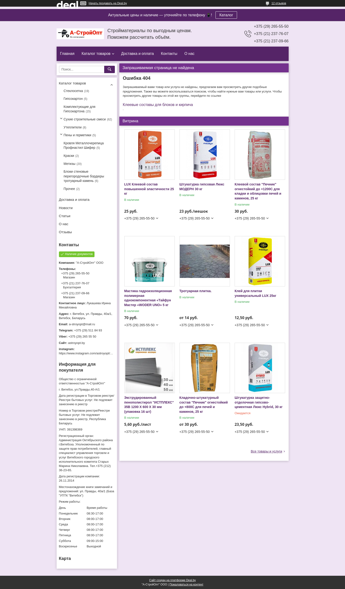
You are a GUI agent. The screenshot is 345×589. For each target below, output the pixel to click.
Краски (69, 156)
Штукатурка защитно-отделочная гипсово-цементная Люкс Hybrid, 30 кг (259, 402)
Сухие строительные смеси (85, 119)
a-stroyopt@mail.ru (82, 324)
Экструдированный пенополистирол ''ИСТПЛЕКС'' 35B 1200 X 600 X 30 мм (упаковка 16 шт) (149, 404)
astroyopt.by (76, 343)
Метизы (70, 164)
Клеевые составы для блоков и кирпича (158, 105)
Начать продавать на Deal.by (108, 3)
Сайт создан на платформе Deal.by (172, 580)
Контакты (169, 54)
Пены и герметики (77, 135)
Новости (66, 208)
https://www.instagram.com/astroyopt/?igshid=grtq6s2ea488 (99, 353)
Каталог (226, 15)
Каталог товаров (95, 54)
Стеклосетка (73, 91)
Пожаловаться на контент (186, 584)
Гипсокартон (73, 99)
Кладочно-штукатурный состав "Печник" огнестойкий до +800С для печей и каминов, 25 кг (203, 404)
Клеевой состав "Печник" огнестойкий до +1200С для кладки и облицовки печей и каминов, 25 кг (258, 191)
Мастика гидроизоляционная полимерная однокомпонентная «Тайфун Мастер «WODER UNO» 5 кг (148, 298)
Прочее (69, 189)
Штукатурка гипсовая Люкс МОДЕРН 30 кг (201, 186)
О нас (189, 54)
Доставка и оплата (137, 54)
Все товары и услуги (266, 451)
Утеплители (73, 127)
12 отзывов (278, 3)
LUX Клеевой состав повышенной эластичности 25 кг (149, 188)
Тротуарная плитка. (195, 291)
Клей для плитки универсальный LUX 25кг (255, 293)
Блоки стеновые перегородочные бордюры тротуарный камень (84, 176)
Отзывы (65, 232)
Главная (67, 54)
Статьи (65, 216)
